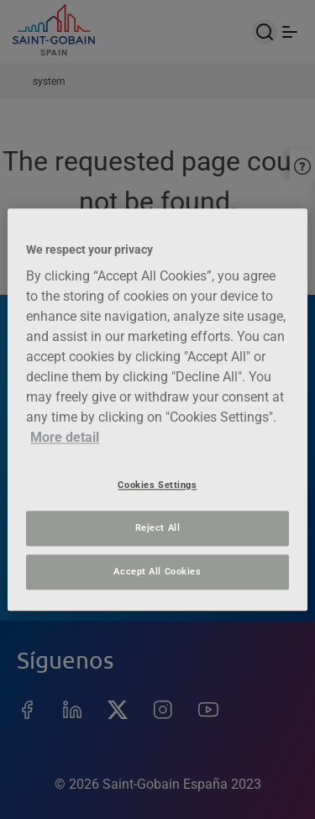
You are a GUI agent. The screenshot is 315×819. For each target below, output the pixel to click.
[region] (157, 409)
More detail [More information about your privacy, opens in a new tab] (64, 437)
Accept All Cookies (157, 571)
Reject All (158, 527)
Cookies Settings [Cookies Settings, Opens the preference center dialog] (157, 485)
